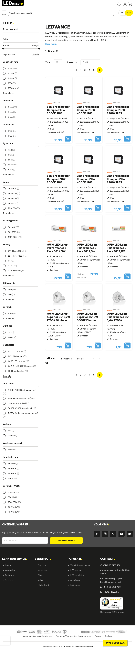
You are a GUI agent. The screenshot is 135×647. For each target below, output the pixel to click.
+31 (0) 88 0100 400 (110, 587)
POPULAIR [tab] (75, 559)
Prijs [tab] (5, 39)
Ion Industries (44, 605)
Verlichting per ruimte (80, 565)
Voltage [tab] (7, 424)
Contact (9, 565)
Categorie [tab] (8, 345)
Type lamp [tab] (8, 143)
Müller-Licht (43, 585)
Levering (9, 580)
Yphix (40, 580)
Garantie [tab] (8, 101)
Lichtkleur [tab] (8, 383)
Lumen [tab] (6, 182)
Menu (4, 14)
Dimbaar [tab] (7, 326)
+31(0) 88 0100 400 (110, 565)
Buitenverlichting (78, 595)
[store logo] (13, 3)
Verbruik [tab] (7, 307)
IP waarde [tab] (8, 124)
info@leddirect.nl (111, 592)
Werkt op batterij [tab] (12, 443)
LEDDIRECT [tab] (43, 559)
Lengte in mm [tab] (10, 62)
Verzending (10, 570)
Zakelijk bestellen (13, 605)
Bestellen (9, 575)
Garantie (9, 585)
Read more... (51, 44)
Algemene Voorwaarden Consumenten (73, 636)
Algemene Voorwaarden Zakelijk (37, 636)
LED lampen (75, 570)
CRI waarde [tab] (9, 283)
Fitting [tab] (6, 245)
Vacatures (42, 570)
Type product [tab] (10, 29)
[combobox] (61, 13)
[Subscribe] (66, 540)
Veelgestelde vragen (14, 600)
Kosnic (41, 595)
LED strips (75, 585)
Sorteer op (72, 62)
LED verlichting (77, 575)
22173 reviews (118, 612)
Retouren (9, 590)
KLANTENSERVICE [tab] (14, 559)
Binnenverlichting (78, 590)
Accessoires (75, 600)
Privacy (97, 636)
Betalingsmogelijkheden (16, 595)
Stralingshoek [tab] (10, 221)
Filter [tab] (8, 23)
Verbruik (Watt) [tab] (11, 486)
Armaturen (75, 580)
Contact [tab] (107, 559)
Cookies (108, 636)
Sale (72, 605)
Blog (40, 575)
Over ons (42, 565)
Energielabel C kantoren (48, 610)
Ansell (40, 590)
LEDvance (42, 600)
